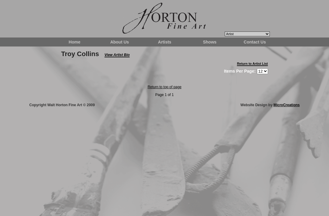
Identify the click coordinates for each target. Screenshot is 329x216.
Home (75, 42)
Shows (209, 42)
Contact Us (255, 42)
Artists (164, 42)
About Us (119, 42)
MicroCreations (286, 105)
